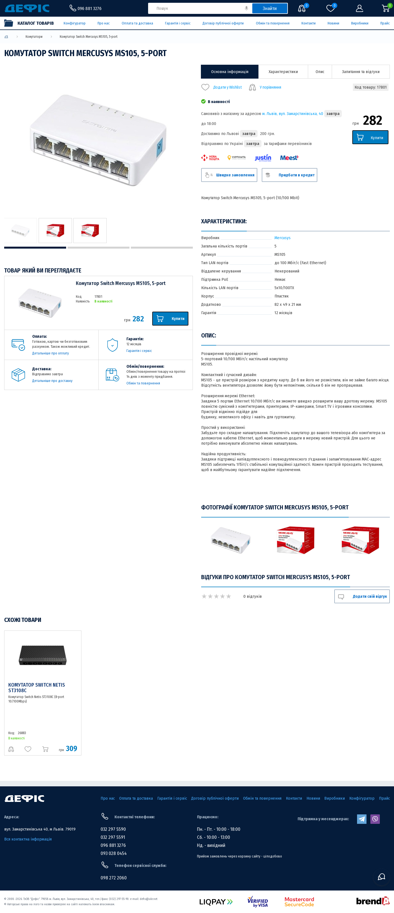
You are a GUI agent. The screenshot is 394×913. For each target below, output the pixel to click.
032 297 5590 (113, 829)
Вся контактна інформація (28, 839)
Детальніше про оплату (50, 353)
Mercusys (283, 237)
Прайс (385, 23)
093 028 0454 (114, 853)
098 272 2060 (114, 878)
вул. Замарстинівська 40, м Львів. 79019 (40, 829)
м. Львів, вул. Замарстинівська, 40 (292, 113)
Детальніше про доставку (52, 381)
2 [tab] (98, 248)
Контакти (308, 23)
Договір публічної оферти (223, 23)
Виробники (359, 23)
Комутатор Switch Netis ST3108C (36, 688)
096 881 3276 (113, 845)
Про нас (104, 23)
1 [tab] (35, 248)
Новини (333, 23)
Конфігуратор (75, 23)
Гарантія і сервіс (178, 23)
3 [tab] (162, 248)
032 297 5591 (113, 837)
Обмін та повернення (273, 23)
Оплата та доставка (137, 23)
